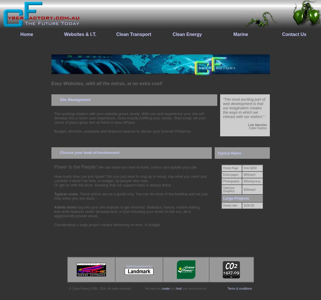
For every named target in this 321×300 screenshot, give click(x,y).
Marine (240, 34)
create (166, 288)
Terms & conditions (240, 288)
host (179, 288)
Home (26, 34)
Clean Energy (187, 34)
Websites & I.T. (80, 34)
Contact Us (294, 34)
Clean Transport (133, 34)
